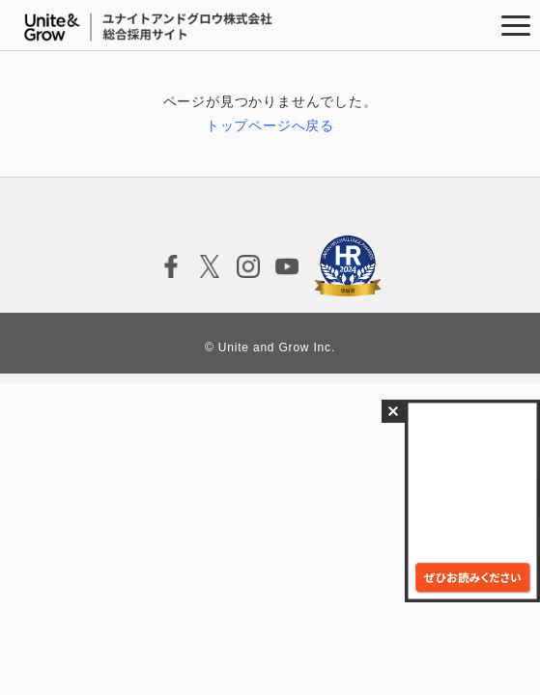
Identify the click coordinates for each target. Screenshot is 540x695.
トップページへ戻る (270, 125)
